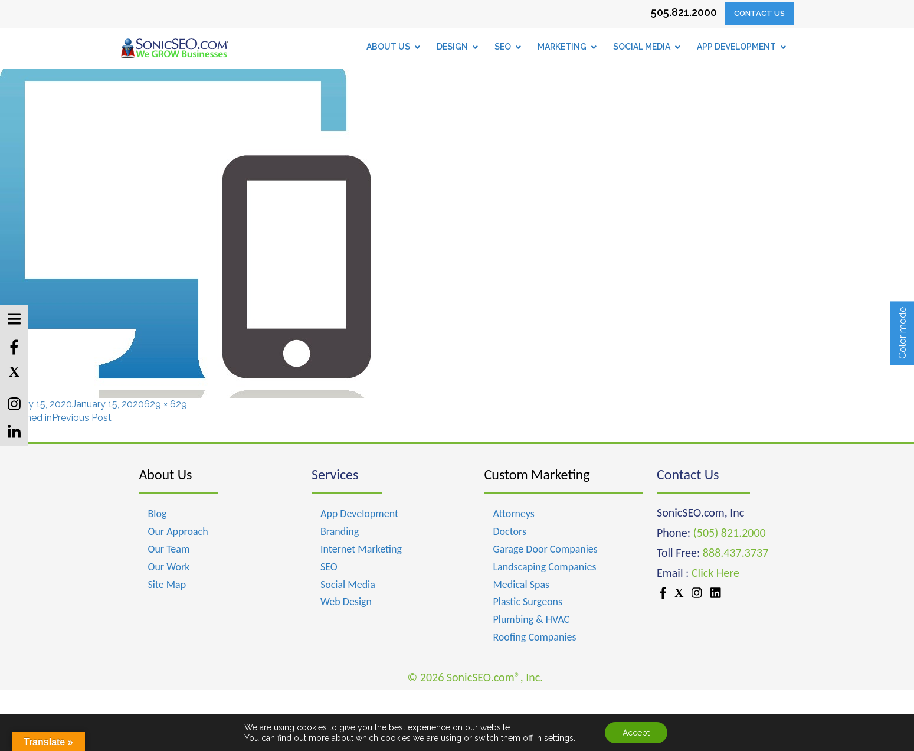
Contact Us (759, 13)
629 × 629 (165, 404)
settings (559, 738)
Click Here (715, 573)
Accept (636, 732)
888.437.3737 (735, 553)
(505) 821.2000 (729, 532)
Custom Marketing (536, 474)
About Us (165, 474)
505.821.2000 (684, 12)
